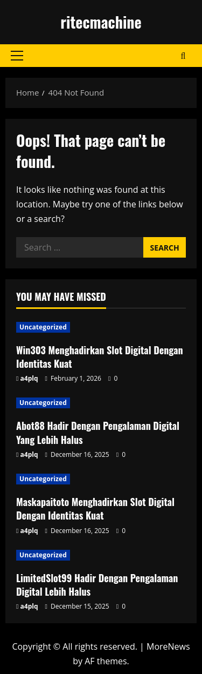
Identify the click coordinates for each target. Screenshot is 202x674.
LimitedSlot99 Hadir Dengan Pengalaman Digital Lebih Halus (97, 584)
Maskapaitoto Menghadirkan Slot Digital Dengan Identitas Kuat (95, 508)
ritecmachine (100, 22)
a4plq (29, 378)
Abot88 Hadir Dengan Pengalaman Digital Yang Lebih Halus (97, 432)
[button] (17, 55)
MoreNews (168, 646)
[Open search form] (183, 55)
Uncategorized (43, 327)
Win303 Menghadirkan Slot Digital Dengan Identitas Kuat (99, 356)
